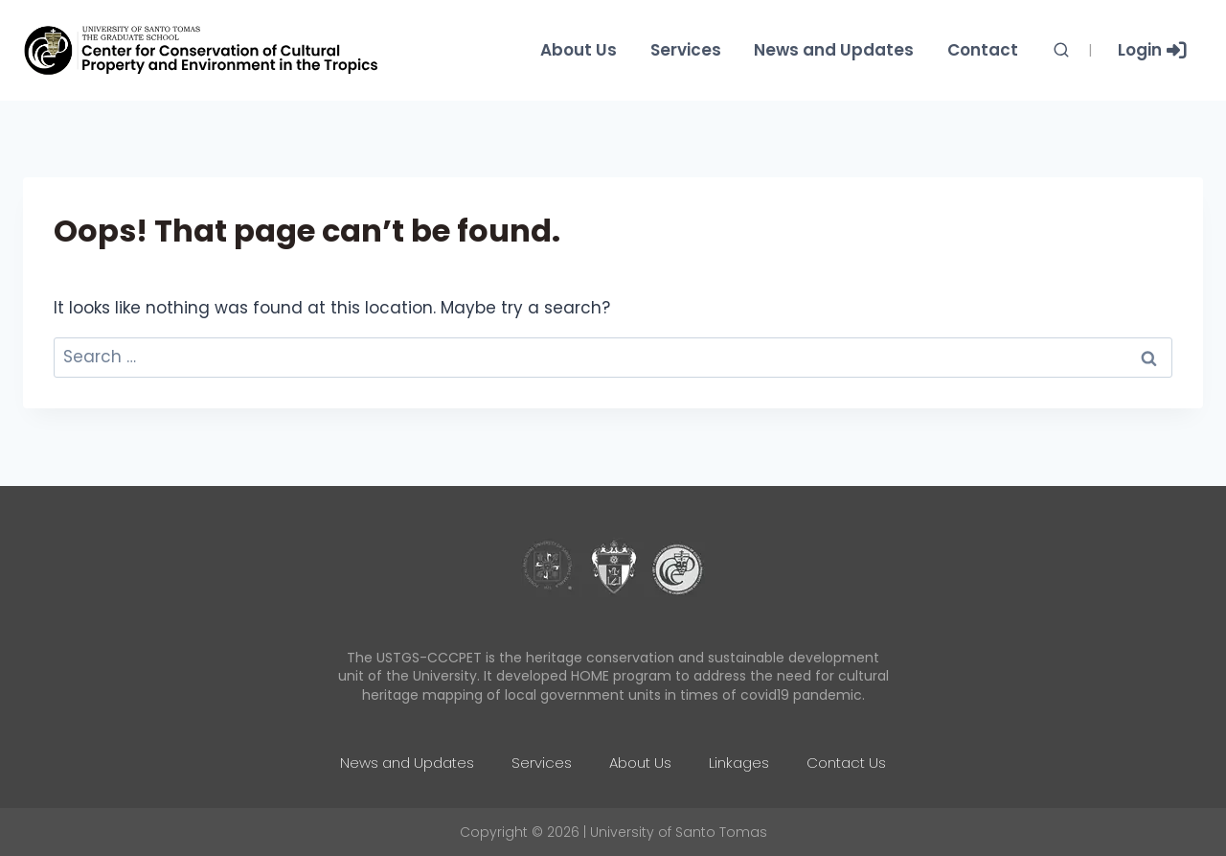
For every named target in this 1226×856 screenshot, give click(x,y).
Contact (982, 49)
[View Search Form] (1061, 51)
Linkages (739, 762)
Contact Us (846, 762)
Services (685, 49)
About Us (578, 49)
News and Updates (834, 49)
